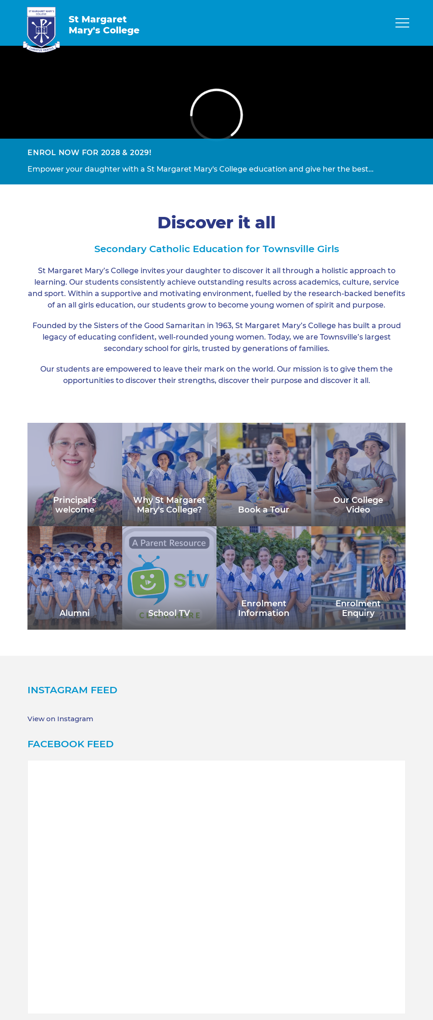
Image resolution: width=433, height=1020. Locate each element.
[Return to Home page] (41, 30)
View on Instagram (60, 719)
